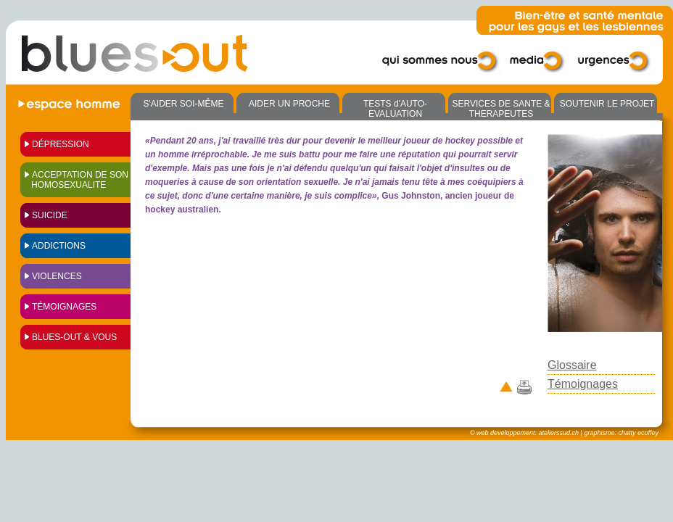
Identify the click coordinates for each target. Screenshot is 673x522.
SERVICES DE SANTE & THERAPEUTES (501, 109)
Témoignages (64, 307)
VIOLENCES (57, 276)
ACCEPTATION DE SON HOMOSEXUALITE (79, 180)
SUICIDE (49, 215)
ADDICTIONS (59, 246)
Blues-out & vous (74, 337)
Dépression (60, 144)
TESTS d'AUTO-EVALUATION (395, 109)
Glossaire (572, 365)
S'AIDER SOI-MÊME (184, 104)
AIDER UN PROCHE (289, 104)
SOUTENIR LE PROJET (607, 104)
